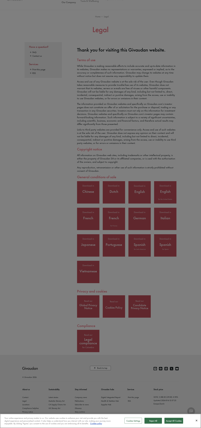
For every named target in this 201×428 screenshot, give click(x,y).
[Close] (196, 421)
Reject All (153, 420)
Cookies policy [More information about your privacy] (96, 423)
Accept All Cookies (174, 420)
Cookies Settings (133, 420)
